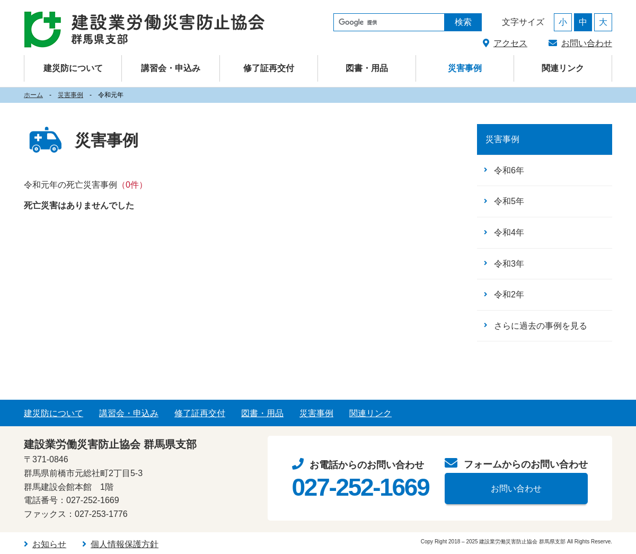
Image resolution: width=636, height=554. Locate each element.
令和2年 (509, 294)
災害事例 (465, 68)
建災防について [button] (73, 68)
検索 (463, 22)
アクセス (510, 43)
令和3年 (509, 263)
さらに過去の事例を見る (540, 325)
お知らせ (49, 544)
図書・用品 (367, 68)
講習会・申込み (128, 413)
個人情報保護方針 (124, 544)
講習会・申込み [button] (170, 68)
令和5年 (509, 201)
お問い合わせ (586, 43)
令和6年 (509, 170)
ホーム (33, 95)
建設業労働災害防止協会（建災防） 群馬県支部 (144, 30)
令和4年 (509, 232)
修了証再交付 (268, 68)
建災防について (53, 413)
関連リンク (563, 68)
